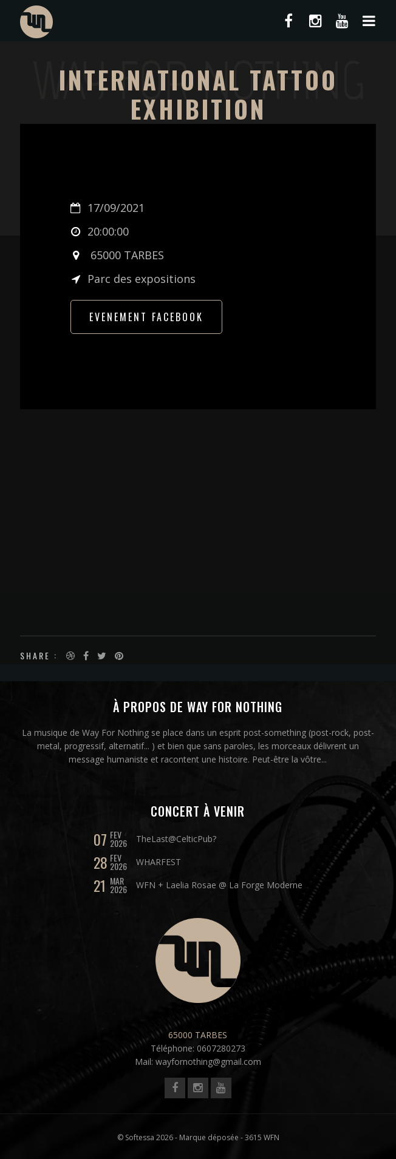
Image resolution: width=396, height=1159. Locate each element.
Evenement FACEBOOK (146, 317)
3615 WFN (262, 1137)
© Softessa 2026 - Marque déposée (178, 1137)
